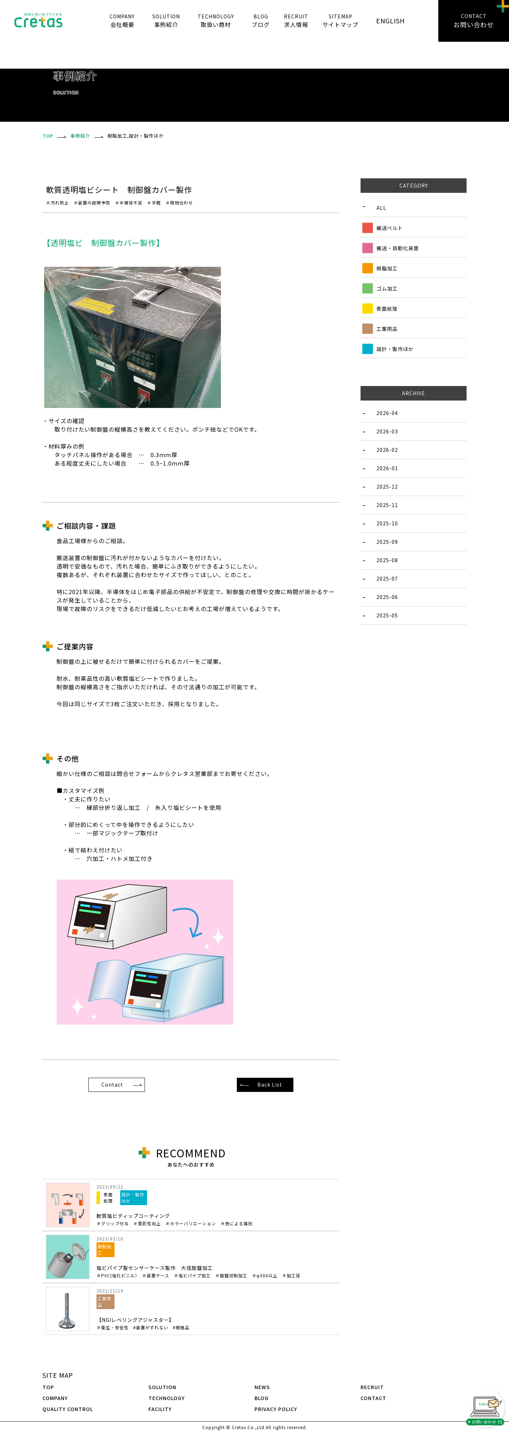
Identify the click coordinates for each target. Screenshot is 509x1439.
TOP (48, 1387)
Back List (269, 1084)
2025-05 (387, 615)
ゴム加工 (387, 288)
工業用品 (387, 328)
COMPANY (55, 1397)
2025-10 (387, 523)
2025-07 (387, 578)
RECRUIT (372, 1387)
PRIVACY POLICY (276, 1408)
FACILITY (160, 1408)
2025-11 (387, 504)
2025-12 (387, 486)
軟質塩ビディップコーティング (216, 1219)
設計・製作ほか (395, 348)
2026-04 (387, 412)
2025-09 (387, 541)
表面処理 (387, 308)
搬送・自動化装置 (397, 247)
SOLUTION (162, 1387)
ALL (381, 207)
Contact (112, 1084)
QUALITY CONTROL (67, 1408)
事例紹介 (80, 135)
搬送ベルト (389, 227)
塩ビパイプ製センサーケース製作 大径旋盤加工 (216, 1271)
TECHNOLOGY (166, 1397)
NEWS (262, 1387)
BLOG (262, 1397)
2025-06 (387, 596)
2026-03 (387, 431)
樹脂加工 (387, 267)
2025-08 (387, 560)
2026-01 (387, 468)
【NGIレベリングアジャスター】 (142, 1323)
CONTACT (373, 1397)
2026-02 (387, 449)
